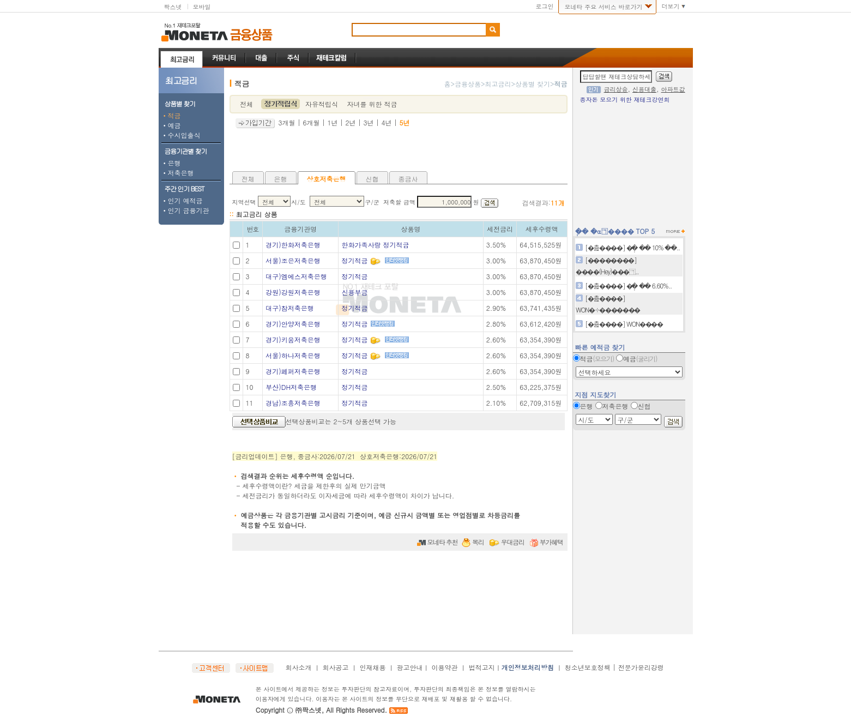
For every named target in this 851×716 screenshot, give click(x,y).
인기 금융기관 (185, 210)
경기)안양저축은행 (293, 323)
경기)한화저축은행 (293, 244)
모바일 (202, 7)
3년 (369, 122)
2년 (351, 122)
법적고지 (482, 667)
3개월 (287, 122)
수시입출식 (181, 135)
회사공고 (336, 667)
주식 (293, 58)
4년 (387, 122)
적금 (171, 115)
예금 (171, 125)
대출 (261, 58)
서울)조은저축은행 (293, 260)
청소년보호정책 (588, 667)
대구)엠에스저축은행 (296, 276)
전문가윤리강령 (641, 667)
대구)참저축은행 (289, 307)
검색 (493, 30)
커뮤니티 (224, 58)
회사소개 (299, 667)
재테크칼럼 (332, 58)
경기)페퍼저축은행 (293, 371)
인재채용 (373, 667)
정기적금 (354, 260)
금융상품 (251, 35)
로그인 (544, 6)
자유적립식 (321, 104)
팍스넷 (173, 7)
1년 (333, 122)
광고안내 (410, 667)
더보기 (671, 6)
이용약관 (445, 667)
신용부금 (354, 292)
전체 (246, 104)
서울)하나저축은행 (293, 355)
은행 (171, 162)
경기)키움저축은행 (293, 339)
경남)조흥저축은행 (293, 402)
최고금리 (181, 58)
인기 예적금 (182, 200)
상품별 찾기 (532, 83)
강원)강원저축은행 (293, 292)
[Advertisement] (399, 149)
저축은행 (177, 172)
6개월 (311, 122)
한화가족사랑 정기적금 (375, 244)
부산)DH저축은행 (291, 387)
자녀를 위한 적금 (372, 104)
